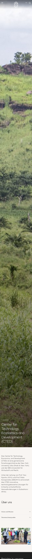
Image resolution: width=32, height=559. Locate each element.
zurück (5, 420)
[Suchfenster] (30, 3)
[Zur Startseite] (16, 4)
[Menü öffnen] (2, 3)
